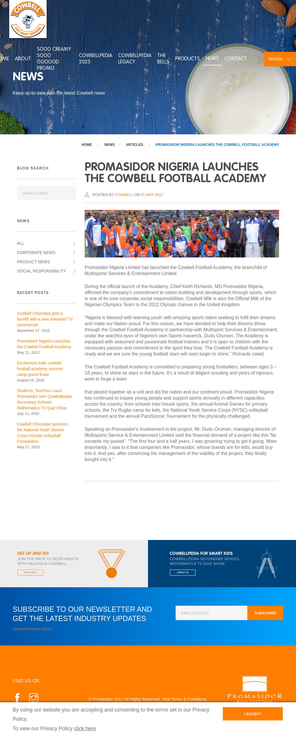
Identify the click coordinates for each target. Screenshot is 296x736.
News (211, 58)
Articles (134, 145)
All (20, 243)
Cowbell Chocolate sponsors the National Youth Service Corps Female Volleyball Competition (42, 433)
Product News (33, 261)
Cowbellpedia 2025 (94, 58)
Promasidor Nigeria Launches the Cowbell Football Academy (217, 145)
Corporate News (36, 252)
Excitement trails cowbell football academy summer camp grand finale (40, 369)
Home (86, 145)
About (22, 58)
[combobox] (279, 58)
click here (85, 728)
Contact (235, 58)
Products (186, 58)
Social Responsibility (41, 271)
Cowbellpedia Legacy (134, 58)
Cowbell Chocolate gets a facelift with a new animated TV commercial (45, 319)
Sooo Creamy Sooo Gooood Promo (53, 58)
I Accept (252, 714)
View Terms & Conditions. (185, 699)
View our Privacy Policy (32, 629)
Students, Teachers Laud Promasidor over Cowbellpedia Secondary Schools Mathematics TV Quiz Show (44, 399)
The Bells (162, 58)
